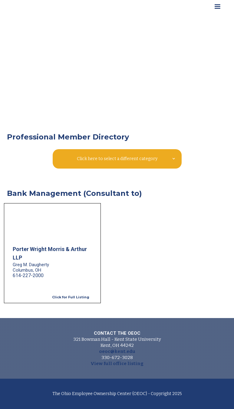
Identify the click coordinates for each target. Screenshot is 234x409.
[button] (217, 7)
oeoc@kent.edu (117, 351)
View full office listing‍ (117, 363)
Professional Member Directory (68, 136)
